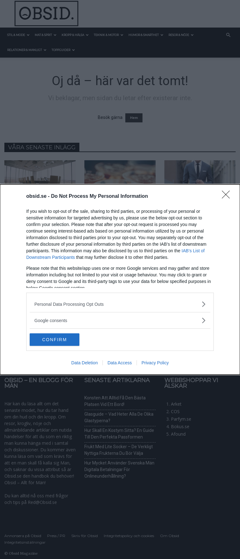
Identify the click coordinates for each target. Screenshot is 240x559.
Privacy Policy (155, 362)
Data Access (120, 362)
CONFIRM (59, 339)
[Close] (228, 197)
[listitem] (120, 304)
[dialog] (120, 279)
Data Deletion (84, 362)
